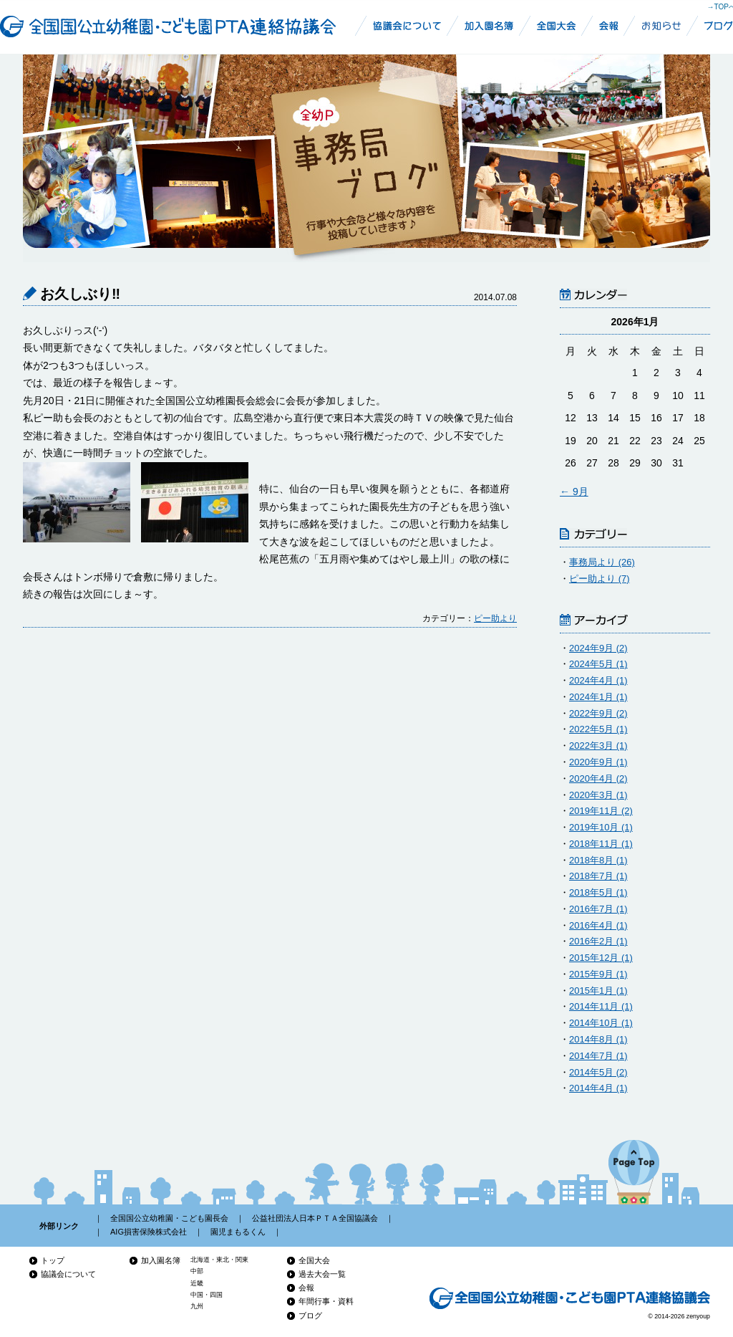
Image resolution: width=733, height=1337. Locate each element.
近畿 (196, 1283)
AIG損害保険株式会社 (148, 1231)
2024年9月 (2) (598, 648)
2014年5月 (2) (598, 1072)
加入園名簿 (160, 1260)
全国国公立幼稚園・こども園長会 (169, 1218)
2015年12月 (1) (601, 957)
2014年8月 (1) (598, 1039)
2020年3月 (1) (598, 795)
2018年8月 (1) (598, 860)
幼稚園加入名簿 (489, 26)
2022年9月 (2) (598, 713)
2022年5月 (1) (598, 729)
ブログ (310, 1315)
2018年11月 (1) (601, 843)
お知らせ (662, 26)
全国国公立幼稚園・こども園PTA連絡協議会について (404, 26)
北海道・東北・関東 (219, 1259)
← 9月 (574, 491)
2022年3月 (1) (598, 745)
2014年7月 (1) (598, 1055)
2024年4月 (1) (598, 680)
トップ (52, 1260)
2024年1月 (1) (598, 696)
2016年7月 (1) (598, 909)
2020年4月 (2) (598, 778)
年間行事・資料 (326, 1301)
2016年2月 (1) (598, 941)
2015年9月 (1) (598, 974)
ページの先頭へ (633, 1172)
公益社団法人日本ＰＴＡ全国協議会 (315, 1218)
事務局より (602, 562)
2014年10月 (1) (601, 1022)
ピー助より (495, 618)
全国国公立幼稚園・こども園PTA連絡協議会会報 (612, 26)
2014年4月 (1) (598, 1088)
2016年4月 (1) (598, 925)
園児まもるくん (238, 1231)
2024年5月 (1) (598, 663)
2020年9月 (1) (598, 762)
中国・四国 (206, 1294)
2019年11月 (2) (601, 810)
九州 (196, 1306)
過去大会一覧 (322, 1274)
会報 (306, 1287)
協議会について (68, 1274)
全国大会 (314, 1260)
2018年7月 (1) (598, 876)
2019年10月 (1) (601, 827)
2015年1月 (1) (598, 990)
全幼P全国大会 (556, 26)
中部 (196, 1271)
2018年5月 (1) (598, 892)
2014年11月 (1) (601, 1006)
